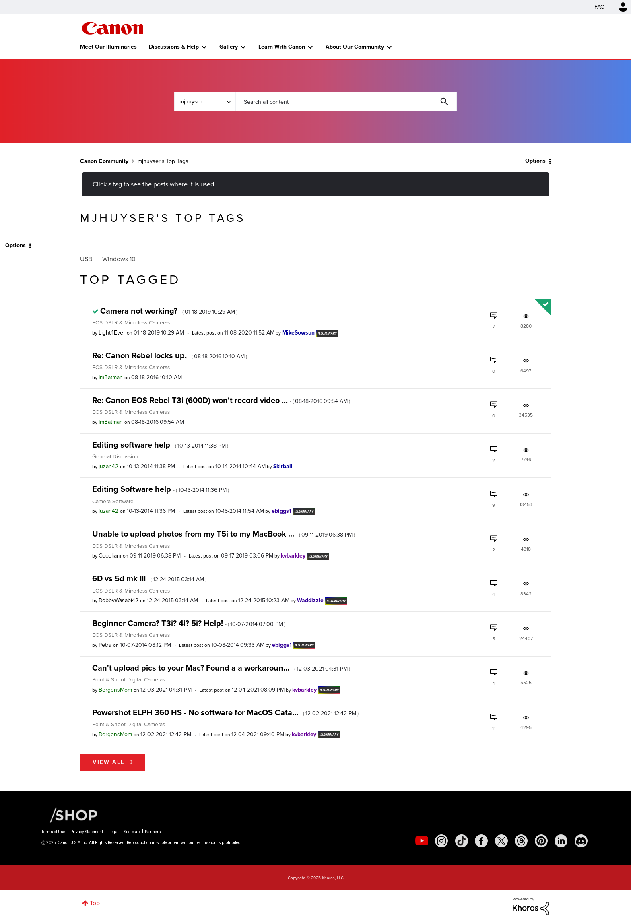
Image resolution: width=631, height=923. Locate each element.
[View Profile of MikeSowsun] (298, 332)
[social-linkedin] (561, 840)
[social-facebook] (481, 840)
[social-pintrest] (541, 840)
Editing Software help (160, 489)
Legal (113, 832)
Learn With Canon (281, 47)
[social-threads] (521, 840)
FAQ (599, 7)
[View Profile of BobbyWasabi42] (118, 600)
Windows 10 (119, 259)
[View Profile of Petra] (105, 645)
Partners (153, 832)
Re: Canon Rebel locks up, (169, 355)
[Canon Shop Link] (69, 814)
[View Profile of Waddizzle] (310, 600)
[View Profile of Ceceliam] (110, 555)
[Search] (346, 101)
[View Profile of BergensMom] (115, 690)
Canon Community (112, 28)
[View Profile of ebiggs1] (281, 511)
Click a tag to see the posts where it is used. (154, 184)
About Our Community (355, 47)
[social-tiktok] (461, 840)
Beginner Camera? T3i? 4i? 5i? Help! (188, 623)
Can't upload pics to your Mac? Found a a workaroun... (221, 668)
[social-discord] (581, 840)
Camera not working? (168, 311)
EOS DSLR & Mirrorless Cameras (131, 322)
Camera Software (113, 501)
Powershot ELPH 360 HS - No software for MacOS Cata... (225, 712)
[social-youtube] (421, 840)
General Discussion (115, 456)
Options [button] (535, 161)
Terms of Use (53, 832)
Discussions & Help (174, 47)
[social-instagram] (441, 840)
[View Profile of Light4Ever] (112, 332)
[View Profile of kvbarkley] (293, 555)
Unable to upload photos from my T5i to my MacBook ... (223, 534)
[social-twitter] (501, 840)
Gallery (228, 47)
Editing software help (160, 445)
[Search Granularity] (204, 101)
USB (86, 259)
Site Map (132, 832)
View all (108, 762)
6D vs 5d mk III (149, 578)
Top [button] (95, 903)
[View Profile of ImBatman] (111, 377)
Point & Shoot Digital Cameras (128, 679)
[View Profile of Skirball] (283, 466)
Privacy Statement (86, 832)
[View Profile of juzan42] (108, 466)
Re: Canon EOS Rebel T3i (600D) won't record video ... (221, 400)
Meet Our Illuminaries (108, 47)
